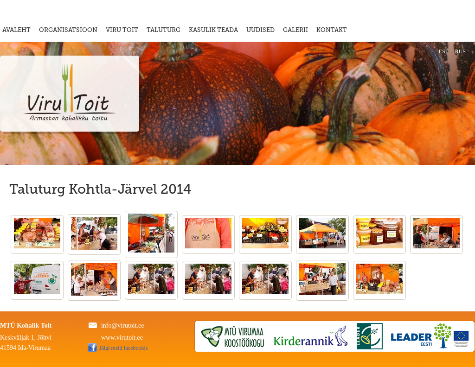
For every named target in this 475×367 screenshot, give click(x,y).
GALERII (295, 29)
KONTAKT (331, 29)
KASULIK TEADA (213, 29)
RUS (460, 51)
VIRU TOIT (122, 29)
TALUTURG (163, 29)
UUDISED (260, 29)
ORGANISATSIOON (68, 29)
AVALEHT (16, 29)
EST (444, 51)
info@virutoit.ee (122, 325)
